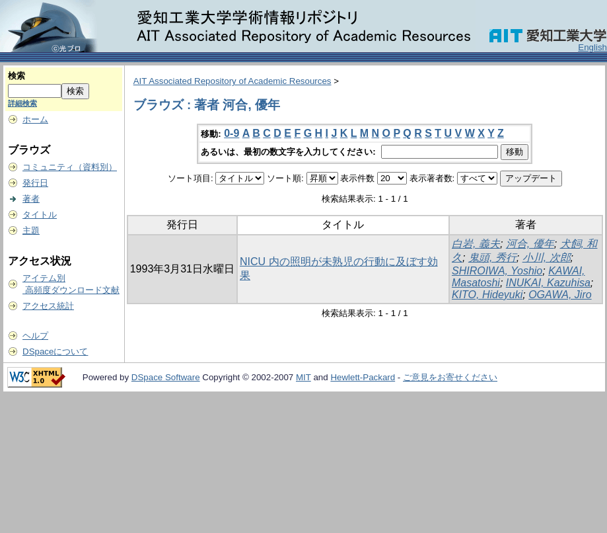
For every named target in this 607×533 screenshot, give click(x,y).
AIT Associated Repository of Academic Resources (232, 81)
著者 (31, 199)
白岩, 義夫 (476, 243)
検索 (16, 76)
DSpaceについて (55, 351)
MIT (303, 377)
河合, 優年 (530, 243)
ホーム (35, 119)
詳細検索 (22, 103)
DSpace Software (165, 377)
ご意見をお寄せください (450, 377)
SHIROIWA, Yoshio (497, 270)
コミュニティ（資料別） (69, 167)
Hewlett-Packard (362, 377)
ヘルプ (35, 336)
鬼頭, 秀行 (492, 257)
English (592, 47)
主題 (31, 230)
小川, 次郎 (546, 257)
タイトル (39, 215)
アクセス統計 (48, 306)
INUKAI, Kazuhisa (548, 282)
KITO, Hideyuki (487, 294)
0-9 (231, 133)
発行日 (35, 183)
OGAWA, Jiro (559, 294)
